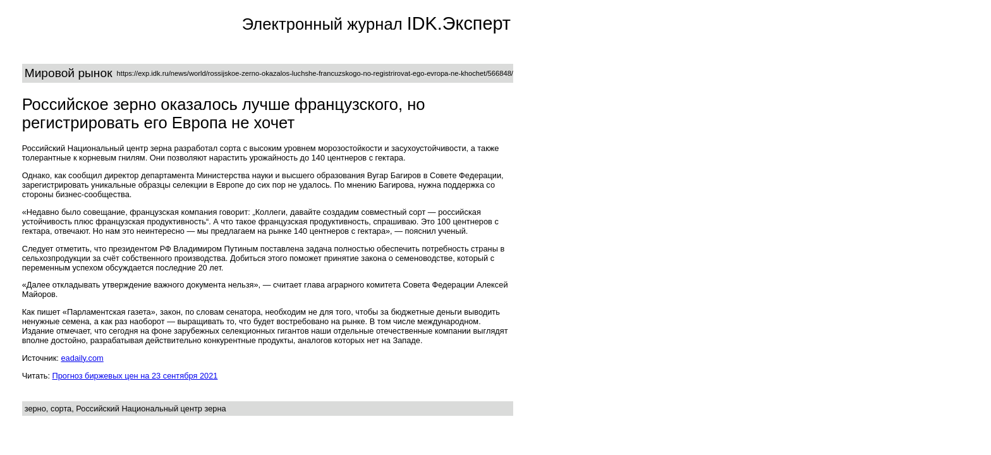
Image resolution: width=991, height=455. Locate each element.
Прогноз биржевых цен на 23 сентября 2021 (135, 375)
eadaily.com (82, 358)
